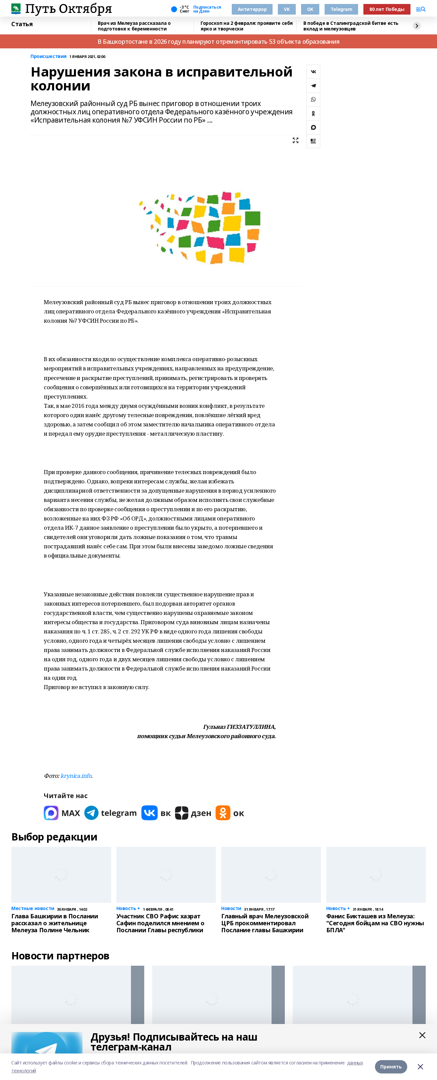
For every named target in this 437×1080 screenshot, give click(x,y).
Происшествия (49, 56)
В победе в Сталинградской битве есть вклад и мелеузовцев (351, 26)
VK (286, 9)
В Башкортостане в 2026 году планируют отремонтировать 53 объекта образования (218, 41)
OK (310, 9)
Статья (21, 24)
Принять (391, 1066)
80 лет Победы (387, 9)
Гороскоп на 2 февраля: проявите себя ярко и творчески (247, 26)
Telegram (341, 9)
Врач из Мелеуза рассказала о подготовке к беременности (134, 26)
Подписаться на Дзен (207, 9)
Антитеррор (252, 9)
